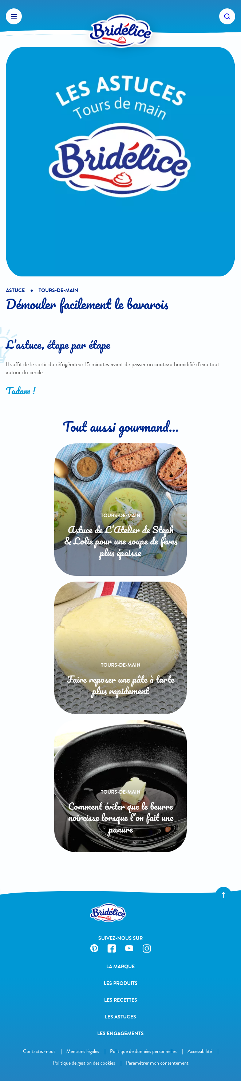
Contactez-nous (39, 1051)
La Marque (120, 966)
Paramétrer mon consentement (157, 1063)
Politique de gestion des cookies (84, 1063)
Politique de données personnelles (143, 1051)
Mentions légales (82, 1051)
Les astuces (120, 1016)
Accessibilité (199, 1051)
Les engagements (120, 1033)
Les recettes (120, 1000)
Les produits (121, 983)
